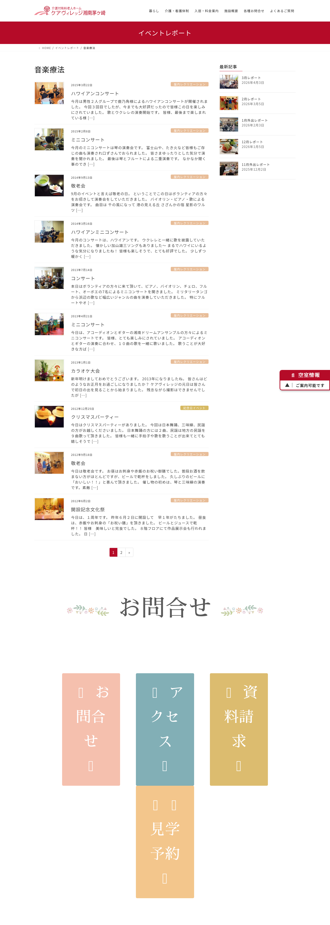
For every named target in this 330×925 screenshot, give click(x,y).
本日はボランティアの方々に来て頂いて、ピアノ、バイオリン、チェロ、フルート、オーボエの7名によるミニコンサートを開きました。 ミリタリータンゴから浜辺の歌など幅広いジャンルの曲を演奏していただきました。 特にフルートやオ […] (139, 294)
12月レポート (252, 142)
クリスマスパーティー (95, 416)
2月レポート (251, 99)
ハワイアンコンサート (95, 93)
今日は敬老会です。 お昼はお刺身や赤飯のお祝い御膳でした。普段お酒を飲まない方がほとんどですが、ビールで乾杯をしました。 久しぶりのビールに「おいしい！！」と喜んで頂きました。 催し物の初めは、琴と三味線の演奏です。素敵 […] (138, 479)
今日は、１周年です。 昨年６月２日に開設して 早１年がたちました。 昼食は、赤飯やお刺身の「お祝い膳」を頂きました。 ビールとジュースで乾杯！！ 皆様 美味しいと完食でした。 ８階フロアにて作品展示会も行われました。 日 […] (138, 525)
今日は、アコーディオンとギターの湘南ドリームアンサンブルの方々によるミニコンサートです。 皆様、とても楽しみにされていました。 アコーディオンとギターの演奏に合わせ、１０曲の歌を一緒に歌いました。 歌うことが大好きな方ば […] (139, 341)
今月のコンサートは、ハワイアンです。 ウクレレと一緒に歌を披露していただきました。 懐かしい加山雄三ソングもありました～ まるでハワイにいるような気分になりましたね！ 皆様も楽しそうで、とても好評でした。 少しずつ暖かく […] (139, 248)
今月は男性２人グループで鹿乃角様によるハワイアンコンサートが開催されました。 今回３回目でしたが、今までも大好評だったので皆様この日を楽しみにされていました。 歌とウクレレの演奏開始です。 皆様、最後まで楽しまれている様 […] (139, 109)
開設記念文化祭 (88, 509)
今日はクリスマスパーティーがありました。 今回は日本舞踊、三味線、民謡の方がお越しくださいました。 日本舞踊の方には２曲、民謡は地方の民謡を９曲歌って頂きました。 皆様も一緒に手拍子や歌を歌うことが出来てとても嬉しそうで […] (138, 433)
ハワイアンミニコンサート (100, 232)
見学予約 (165, 842)
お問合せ (91, 729)
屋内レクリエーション (190, 84)
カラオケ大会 (85, 370)
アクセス (165, 729)
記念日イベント (194, 408)
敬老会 (78, 185)
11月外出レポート (256, 164)
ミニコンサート (88, 139)
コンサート (83, 278)
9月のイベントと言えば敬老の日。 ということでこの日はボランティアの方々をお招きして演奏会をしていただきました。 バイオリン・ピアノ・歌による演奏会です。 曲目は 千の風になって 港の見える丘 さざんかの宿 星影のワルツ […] (139, 202)
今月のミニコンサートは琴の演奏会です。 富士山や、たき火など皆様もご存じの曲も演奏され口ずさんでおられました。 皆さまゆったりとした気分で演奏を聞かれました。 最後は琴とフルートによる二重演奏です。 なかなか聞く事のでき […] (138, 156)
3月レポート (251, 77)
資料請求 (239, 729)
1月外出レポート (255, 120)
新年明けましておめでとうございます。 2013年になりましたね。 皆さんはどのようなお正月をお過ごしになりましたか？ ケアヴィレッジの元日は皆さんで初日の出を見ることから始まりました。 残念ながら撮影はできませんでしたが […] (139, 387)
